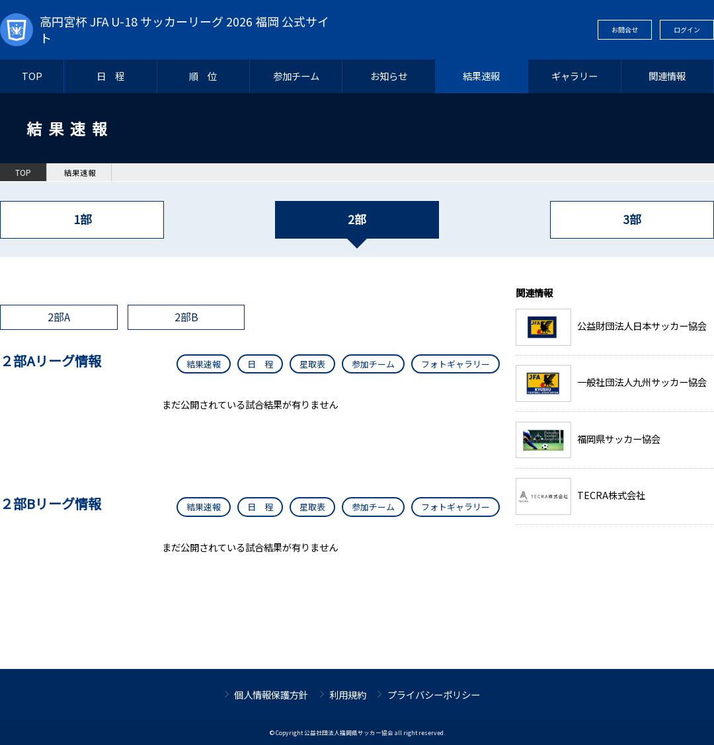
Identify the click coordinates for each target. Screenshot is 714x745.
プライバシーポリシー (433, 694)
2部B (186, 317)
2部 (357, 219)
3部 (632, 219)
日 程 (110, 76)
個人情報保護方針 (271, 694)
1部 (82, 219)
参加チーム (296, 76)
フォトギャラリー (455, 364)
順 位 (203, 76)
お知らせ (388, 76)
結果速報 (481, 76)
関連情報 (667, 76)
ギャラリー (574, 76)
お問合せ (625, 29)
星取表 (312, 364)
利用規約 (347, 694)
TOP (32, 76)
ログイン (687, 29)
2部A (59, 317)
